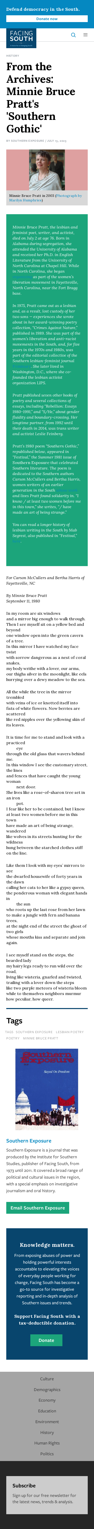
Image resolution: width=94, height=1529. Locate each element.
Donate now (47, 18)
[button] (85, 34)
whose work (66, 490)
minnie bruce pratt (40, 1038)
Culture (47, 1379)
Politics (47, 1454)
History (12, 55)
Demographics (47, 1389)
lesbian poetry (70, 1032)
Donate (46, 1340)
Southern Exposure (27, 140)
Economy (47, 1400)
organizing (22, 276)
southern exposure (34, 1032)
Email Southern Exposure (38, 1207)
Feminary (22, 366)
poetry (13, 1038)
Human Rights (47, 1443)
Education (47, 1411)
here (17, 541)
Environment (47, 1421)
